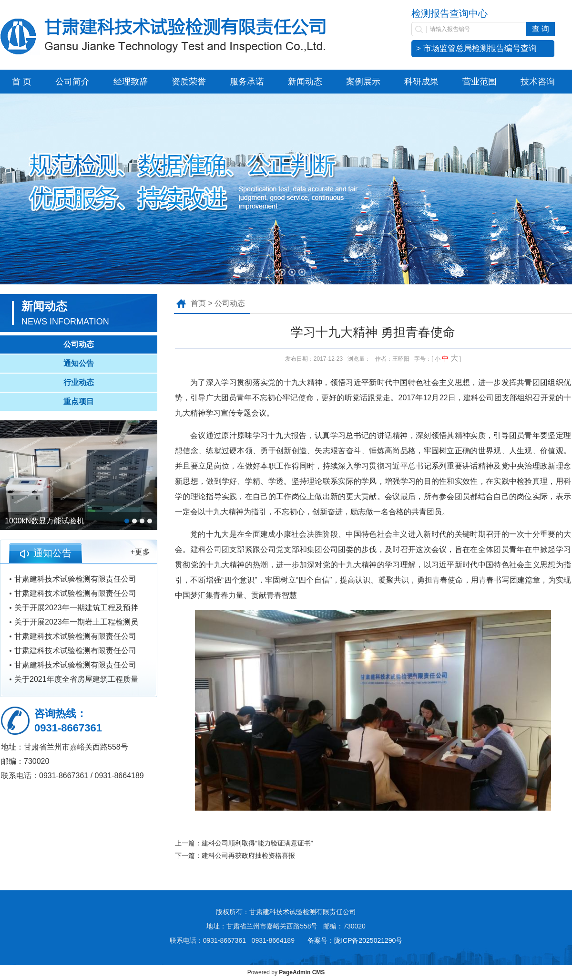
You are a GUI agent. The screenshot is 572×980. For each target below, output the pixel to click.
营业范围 (479, 81)
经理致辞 (130, 81)
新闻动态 (305, 81)
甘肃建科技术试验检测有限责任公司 (75, 579)
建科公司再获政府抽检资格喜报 (248, 855)
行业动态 (78, 382)
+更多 (140, 552)
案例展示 (363, 81)
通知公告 (78, 363)
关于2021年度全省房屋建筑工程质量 (76, 679)
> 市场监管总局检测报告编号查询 (476, 48)
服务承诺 (247, 81)
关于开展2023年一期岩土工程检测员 (76, 622)
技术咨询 (538, 81)
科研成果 (421, 81)
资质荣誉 (189, 81)
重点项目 (78, 401)
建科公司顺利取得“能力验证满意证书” (257, 843)
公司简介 (72, 81)
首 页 (21, 81)
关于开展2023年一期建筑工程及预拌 (76, 608)
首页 (198, 303)
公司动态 (78, 344)
